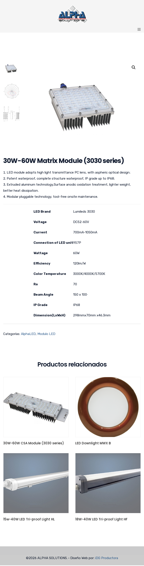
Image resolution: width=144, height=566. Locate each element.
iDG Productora (106, 559)
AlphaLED (28, 334)
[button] (134, 67)
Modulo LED (46, 334)
